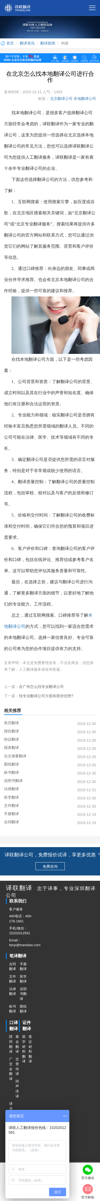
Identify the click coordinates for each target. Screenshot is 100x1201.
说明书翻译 (23, 994)
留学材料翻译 (23, 1049)
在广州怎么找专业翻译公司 (41, 686)
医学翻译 (23, 979)
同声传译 (17, 1088)
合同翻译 (12, 966)
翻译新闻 (47, 43)
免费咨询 (50, 866)
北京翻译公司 (61, 98)
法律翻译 (12, 991)
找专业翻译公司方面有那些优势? (46, 696)
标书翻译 (12, 1008)
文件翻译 (12, 979)
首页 (7, 43)
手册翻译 (23, 966)
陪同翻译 (10, 1044)
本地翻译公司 (84, 98)
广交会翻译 (10, 1069)
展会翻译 (17, 1044)
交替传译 (17, 1066)
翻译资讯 (27, 43)
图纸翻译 (23, 1008)
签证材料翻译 (30, 1049)
